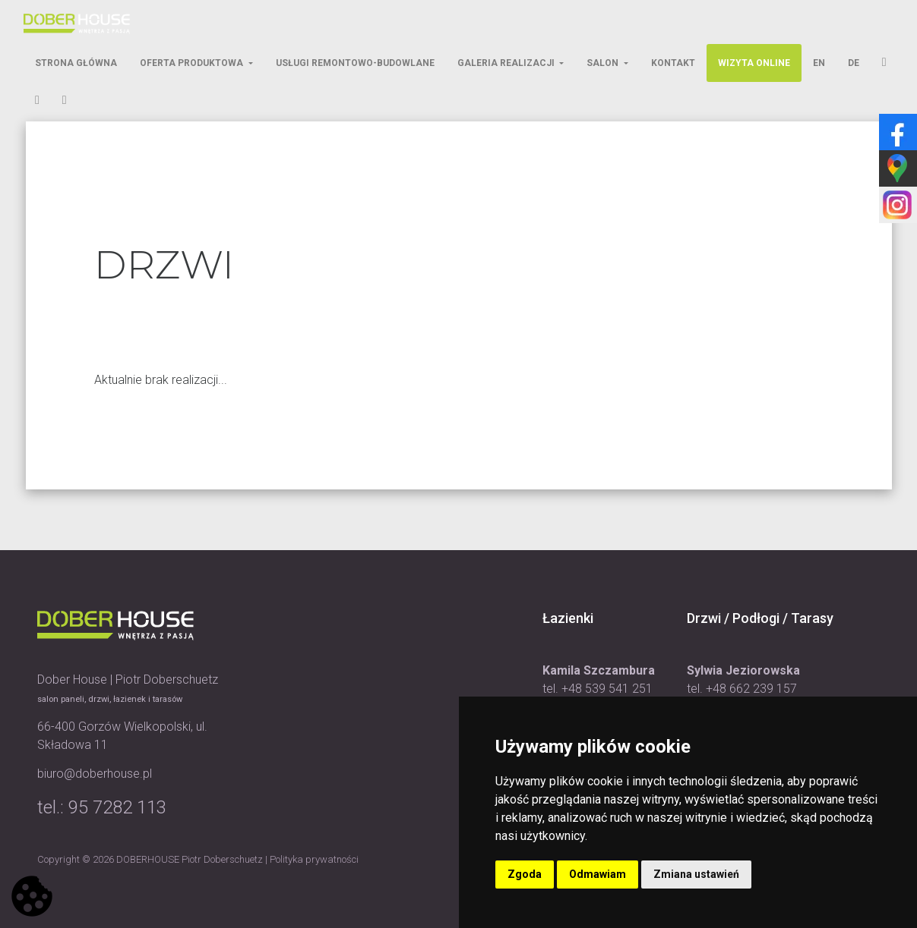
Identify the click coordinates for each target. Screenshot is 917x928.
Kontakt (673, 63)
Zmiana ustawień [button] (696, 874)
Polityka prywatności (314, 859)
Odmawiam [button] (597, 874)
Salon (604, 63)
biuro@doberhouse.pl (94, 773)
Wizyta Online (754, 63)
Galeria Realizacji (507, 63)
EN (819, 63)
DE (853, 63)
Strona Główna (76, 63)
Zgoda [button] (525, 874)
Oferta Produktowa (192, 63)
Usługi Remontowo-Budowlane (355, 63)
